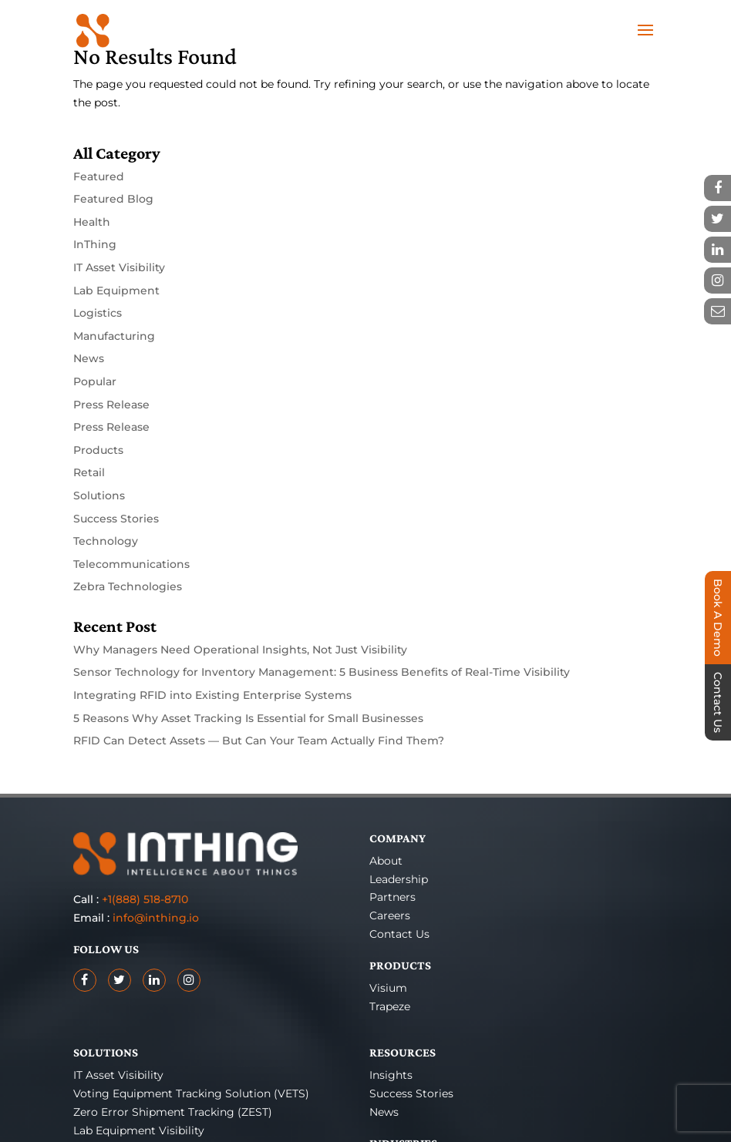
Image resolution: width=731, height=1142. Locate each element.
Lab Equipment (116, 290)
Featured (98, 176)
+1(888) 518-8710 (145, 899)
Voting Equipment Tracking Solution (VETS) (191, 1093)
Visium (388, 988)
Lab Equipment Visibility (138, 1130)
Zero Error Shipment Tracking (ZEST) (172, 1112)
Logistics (97, 313)
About (386, 861)
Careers (389, 915)
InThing (94, 244)
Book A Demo (718, 618)
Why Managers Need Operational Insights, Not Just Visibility (240, 650)
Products (98, 450)
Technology (105, 541)
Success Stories (116, 519)
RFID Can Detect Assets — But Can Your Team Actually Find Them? (258, 740)
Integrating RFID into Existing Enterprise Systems (212, 695)
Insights (391, 1075)
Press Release (111, 404)
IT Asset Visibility (119, 267)
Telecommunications (131, 564)
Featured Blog (113, 199)
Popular (94, 381)
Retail (89, 472)
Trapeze (389, 1006)
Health (91, 222)
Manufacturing (114, 336)
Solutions (99, 495)
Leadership (398, 879)
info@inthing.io (156, 918)
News (88, 358)
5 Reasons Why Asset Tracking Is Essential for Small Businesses (248, 718)
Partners (392, 897)
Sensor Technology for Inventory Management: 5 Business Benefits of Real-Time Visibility (321, 672)
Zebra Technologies (127, 586)
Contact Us (399, 934)
